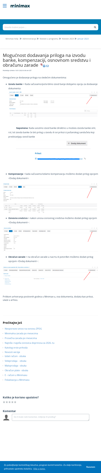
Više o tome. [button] (39, 468)
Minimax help (12, 38)
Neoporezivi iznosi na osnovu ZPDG (25, 328)
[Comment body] (50, 417)
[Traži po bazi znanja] (47, 27)
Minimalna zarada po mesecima (24, 333)
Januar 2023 (83, 38)
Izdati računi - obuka (17, 356)
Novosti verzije (14, 352)
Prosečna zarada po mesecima (23, 338)
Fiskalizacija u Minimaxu (19, 379)
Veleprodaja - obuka (17, 360)
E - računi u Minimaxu (18, 375)
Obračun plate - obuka (18, 370)
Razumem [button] (90, 467)
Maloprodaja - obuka (17, 365)
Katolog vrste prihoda (18, 347)
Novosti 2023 (68, 38)
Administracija (29, 38)
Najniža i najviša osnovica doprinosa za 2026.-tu (31, 342)
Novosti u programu (49, 38)
